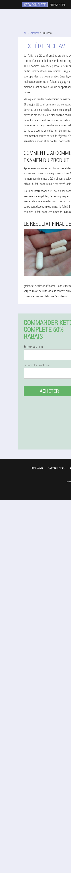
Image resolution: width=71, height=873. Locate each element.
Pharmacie (37, 467)
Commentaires (56, 467)
